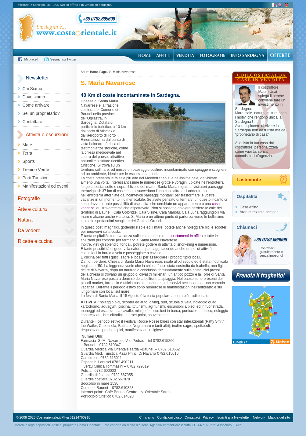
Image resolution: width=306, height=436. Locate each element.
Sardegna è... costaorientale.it (65, 28)
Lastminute (249, 179)
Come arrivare (36, 105)
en (280, 5)
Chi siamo (146, 417)
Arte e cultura (32, 209)
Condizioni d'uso (169, 417)
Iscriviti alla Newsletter (233, 417)
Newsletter (37, 77)
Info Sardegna (247, 55)
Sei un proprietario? (41, 113)
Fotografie (212, 55)
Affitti (163, 55)
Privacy (208, 417)
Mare (27, 144)
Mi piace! (31, 59)
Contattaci (32, 121)
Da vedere (29, 230)
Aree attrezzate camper (259, 212)
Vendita (185, 55)
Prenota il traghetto (261, 275)
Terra (27, 153)
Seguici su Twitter (63, 59)
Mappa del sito (279, 417)
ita (273, 5)
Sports (29, 161)
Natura (25, 219)
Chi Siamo (32, 88)
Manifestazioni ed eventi (45, 186)
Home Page (144, 55)
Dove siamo (34, 96)
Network (259, 417)
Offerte (280, 55)
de (286, 5)
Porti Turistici (35, 177)
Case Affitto (249, 207)
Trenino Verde (36, 169)
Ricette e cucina (35, 241)
